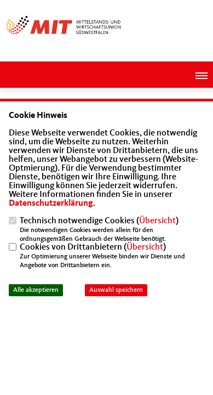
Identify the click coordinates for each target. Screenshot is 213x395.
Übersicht (157, 221)
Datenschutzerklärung (51, 203)
